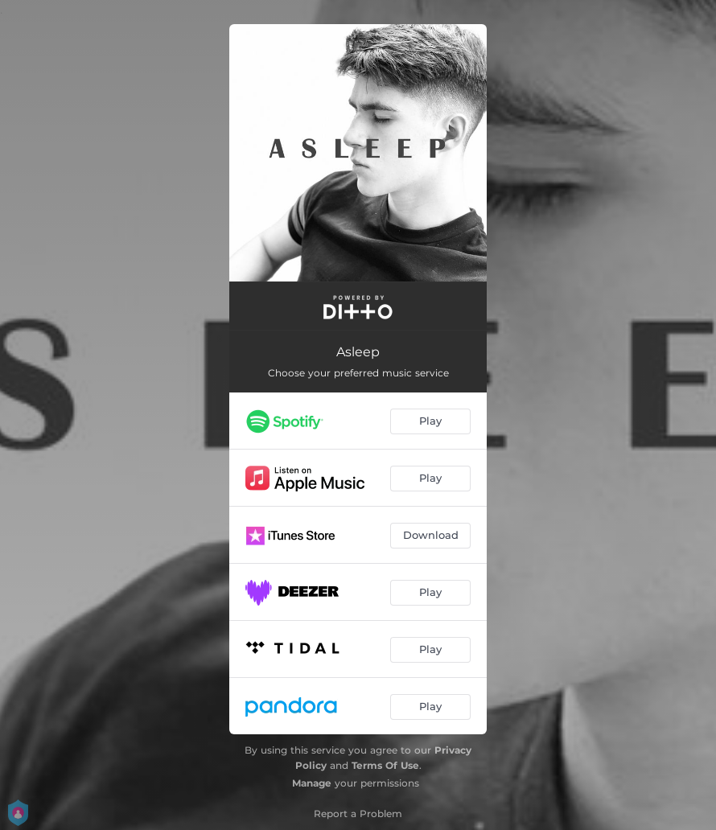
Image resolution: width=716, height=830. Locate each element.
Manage (311, 783)
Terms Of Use (385, 765)
